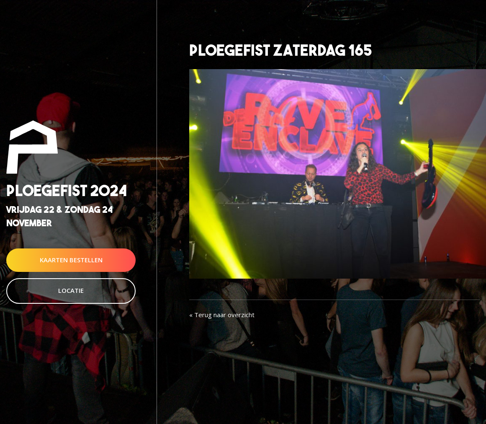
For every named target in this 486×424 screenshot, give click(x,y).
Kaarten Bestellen (71, 260)
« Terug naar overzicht (222, 314)
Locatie (71, 290)
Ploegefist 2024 (66, 190)
